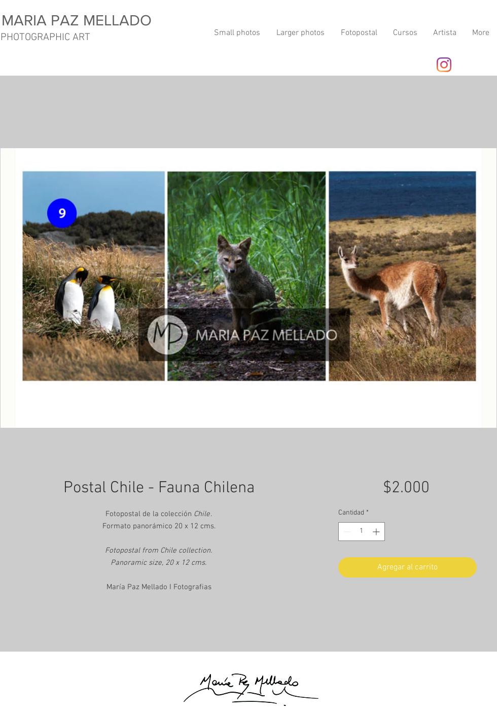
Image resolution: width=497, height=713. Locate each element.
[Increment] (377, 531)
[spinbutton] (361, 531)
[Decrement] (346, 531)
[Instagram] (444, 64)
